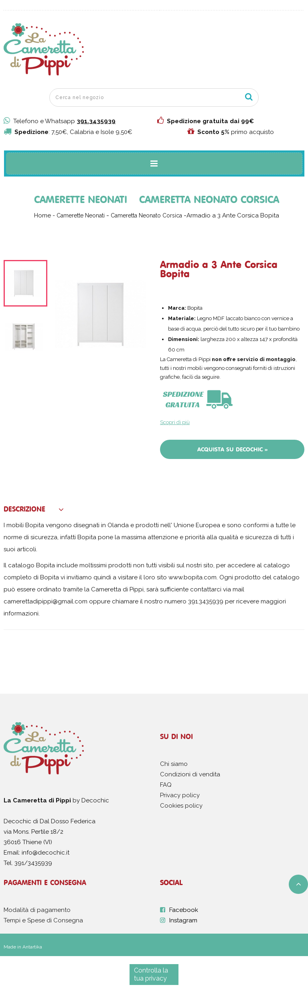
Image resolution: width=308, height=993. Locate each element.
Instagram (183, 920)
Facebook (183, 910)
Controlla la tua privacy (151, 974)
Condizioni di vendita (190, 774)
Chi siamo (174, 764)
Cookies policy (181, 805)
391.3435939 (96, 121)
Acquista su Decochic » (232, 449)
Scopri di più (175, 422)
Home (42, 215)
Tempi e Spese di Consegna (43, 920)
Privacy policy (180, 795)
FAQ (166, 784)
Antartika (32, 947)
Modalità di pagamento (37, 910)
